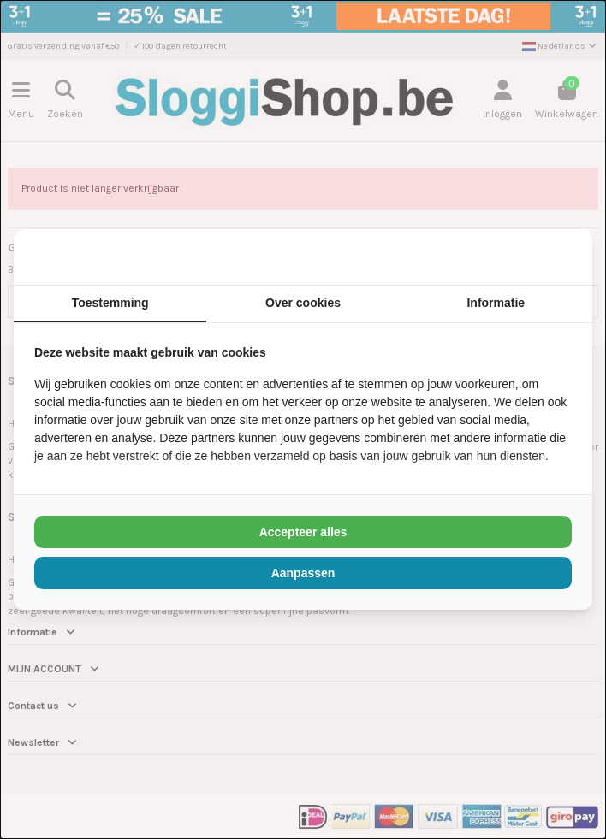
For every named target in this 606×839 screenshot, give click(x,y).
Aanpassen (303, 573)
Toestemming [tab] (110, 303)
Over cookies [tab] (303, 303)
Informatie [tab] (495, 303)
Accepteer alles (303, 532)
